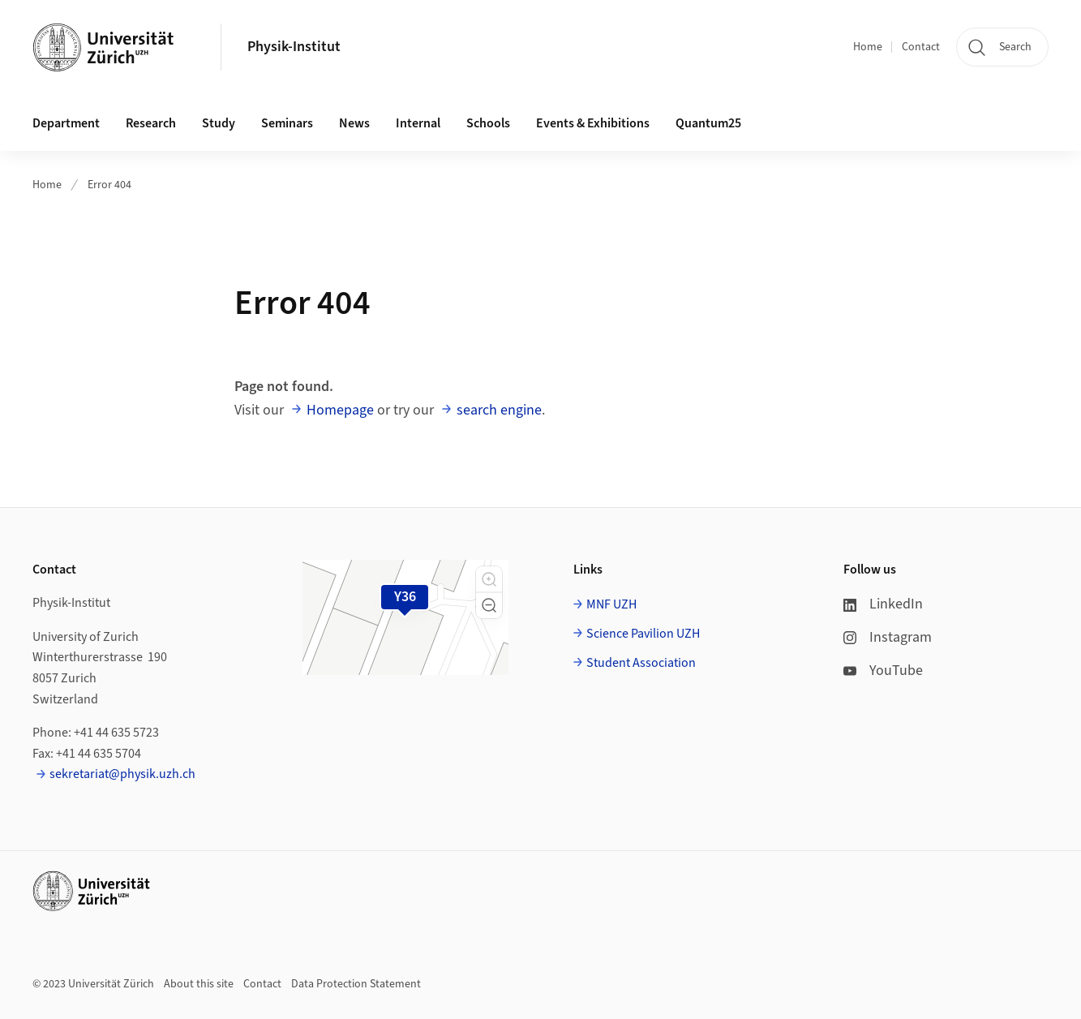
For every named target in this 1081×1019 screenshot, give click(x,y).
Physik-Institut (294, 47)
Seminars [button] (287, 123)
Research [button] (151, 123)
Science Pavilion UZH (643, 634)
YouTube (883, 670)
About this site (199, 984)
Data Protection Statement (356, 984)
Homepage (340, 410)
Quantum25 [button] (708, 123)
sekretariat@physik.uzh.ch (122, 774)
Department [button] (66, 123)
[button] (489, 579)
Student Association (641, 663)
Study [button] (218, 123)
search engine (499, 410)
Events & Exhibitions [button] (593, 123)
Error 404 (109, 185)
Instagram (887, 637)
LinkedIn (883, 604)
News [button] (354, 123)
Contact (921, 47)
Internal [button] (418, 123)
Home (867, 47)
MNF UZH (611, 604)
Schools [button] (488, 123)
